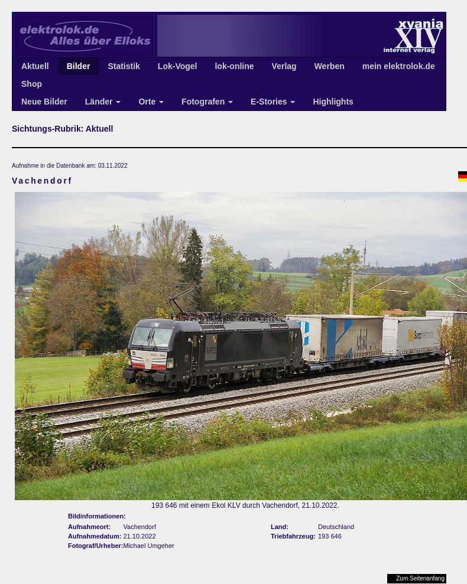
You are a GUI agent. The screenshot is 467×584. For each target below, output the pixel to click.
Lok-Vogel (177, 66)
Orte (151, 101)
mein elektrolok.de (398, 66)
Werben (329, 66)
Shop (31, 84)
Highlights (333, 101)
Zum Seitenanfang (420, 578)
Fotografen (207, 101)
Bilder (78, 66)
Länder (103, 101)
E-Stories (273, 101)
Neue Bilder (44, 101)
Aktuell (35, 66)
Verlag (284, 66)
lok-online (234, 66)
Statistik (124, 66)
